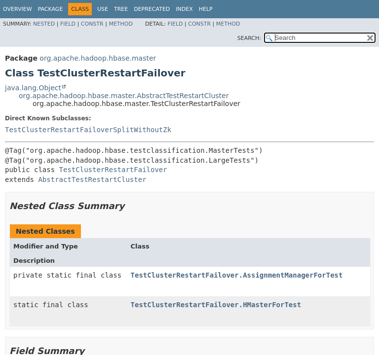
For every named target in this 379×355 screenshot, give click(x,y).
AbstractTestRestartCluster (92, 179)
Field (68, 24)
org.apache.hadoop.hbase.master (97, 58)
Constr (92, 24)
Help (206, 9)
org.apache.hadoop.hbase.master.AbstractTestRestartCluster (123, 96)
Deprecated (152, 9)
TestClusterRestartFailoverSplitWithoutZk (88, 130)
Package (50, 9)
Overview (17, 9)
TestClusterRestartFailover (113, 170)
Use (102, 9)
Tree (121, 9)
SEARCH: (249, 38)
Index (184, 9)
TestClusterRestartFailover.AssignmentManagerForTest (237, 275)
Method (121, 24)
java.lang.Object (33, 88)
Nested (44, 24)
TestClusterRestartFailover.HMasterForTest (216, 305)
